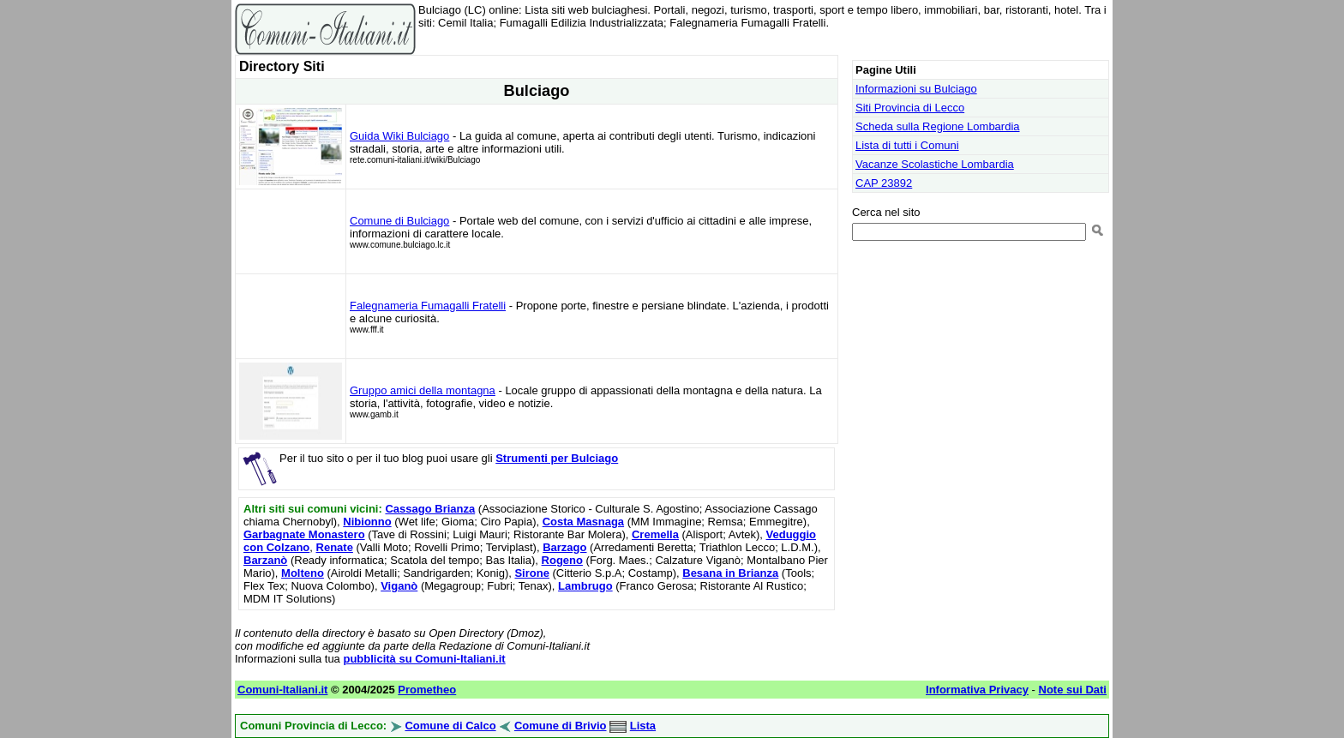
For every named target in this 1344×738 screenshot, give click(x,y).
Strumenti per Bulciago (556, 458)
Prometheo (427, 689)
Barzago (564, 547)
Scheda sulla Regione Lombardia (937, 126)
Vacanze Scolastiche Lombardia (934, 164)
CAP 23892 (883, 183)
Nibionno (367, 521)
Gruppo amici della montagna (422, 390)
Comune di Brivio (560, 725)
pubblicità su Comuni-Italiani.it (424, 658)
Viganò (399, 585)
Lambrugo (585, 585)
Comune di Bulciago (399, 220)
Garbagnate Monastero (304, 534)
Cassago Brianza (430, 508)
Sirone (531, 573)
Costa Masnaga (583, 521)
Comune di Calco (450, 725)
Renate (334, 547)
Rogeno (562, 560)
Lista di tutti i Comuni (907, 145)
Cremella (655, 534)
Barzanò (265, 560)
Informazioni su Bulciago (916, 88)
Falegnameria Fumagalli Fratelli (428, 305)
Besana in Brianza (730, 573)
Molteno (302, 573)
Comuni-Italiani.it (282, 689)
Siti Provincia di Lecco (909, 107)
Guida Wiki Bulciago (399, 135)
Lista (643, 725)
